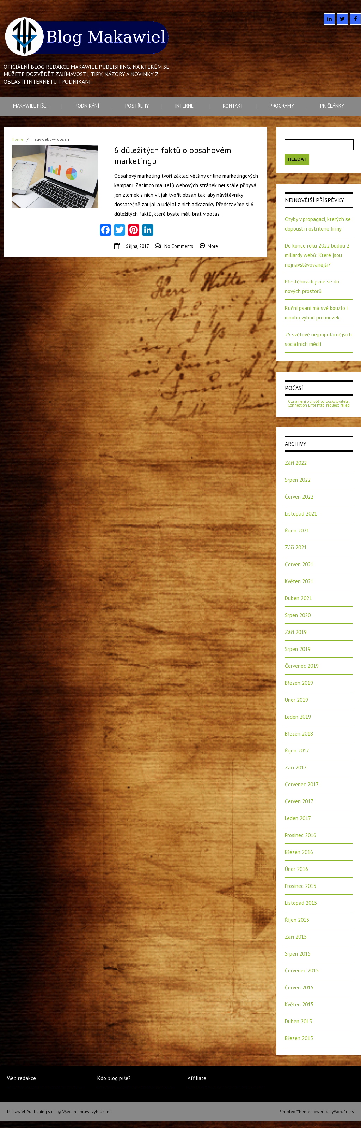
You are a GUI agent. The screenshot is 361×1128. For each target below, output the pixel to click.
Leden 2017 (298, 818)
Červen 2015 (299, 987)
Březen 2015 (299, 1038)
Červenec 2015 (302, 970)
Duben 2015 (298, 1021)
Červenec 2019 (302, 666)
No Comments (178, 246)
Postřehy (137, 106)
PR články (332, 106)
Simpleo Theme (294, 1111)
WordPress (344, 1111)
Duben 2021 (298, 598)
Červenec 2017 (302, 784)
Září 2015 (296, 936)
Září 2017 (296, 767)
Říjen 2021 (297, 530)
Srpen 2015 (298, 953)
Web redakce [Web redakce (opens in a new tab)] (21, 1078)
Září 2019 (296, 632)
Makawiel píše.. (31, 106)
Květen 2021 (299, 581)
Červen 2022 (299, 496)
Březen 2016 (299, 852)
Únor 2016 (296, 869)
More (213, 246)
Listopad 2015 (301, 903)
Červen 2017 (299, 801)
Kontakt (233, 106)
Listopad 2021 (301, 513)
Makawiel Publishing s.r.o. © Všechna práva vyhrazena (59, 1111)
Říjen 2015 (297, 919)
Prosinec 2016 (300, 835)
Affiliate (197, 1078)
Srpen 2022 (298, 479)
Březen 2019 (299, 682)
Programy (282, 106)
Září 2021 (296, 547)
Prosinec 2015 (300, 886)
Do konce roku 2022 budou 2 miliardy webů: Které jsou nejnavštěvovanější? (317, 255)
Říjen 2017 (297, 750)
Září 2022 (296, 462)
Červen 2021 (299, 564)
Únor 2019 (296, 699)
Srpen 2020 (298, 615)
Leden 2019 (298, 716)
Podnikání (87, 106)
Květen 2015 (299, 1004)
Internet (186, 106)
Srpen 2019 (298, 649)
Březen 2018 (299, 733)
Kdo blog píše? (114, 1078)
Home (17, 139)
